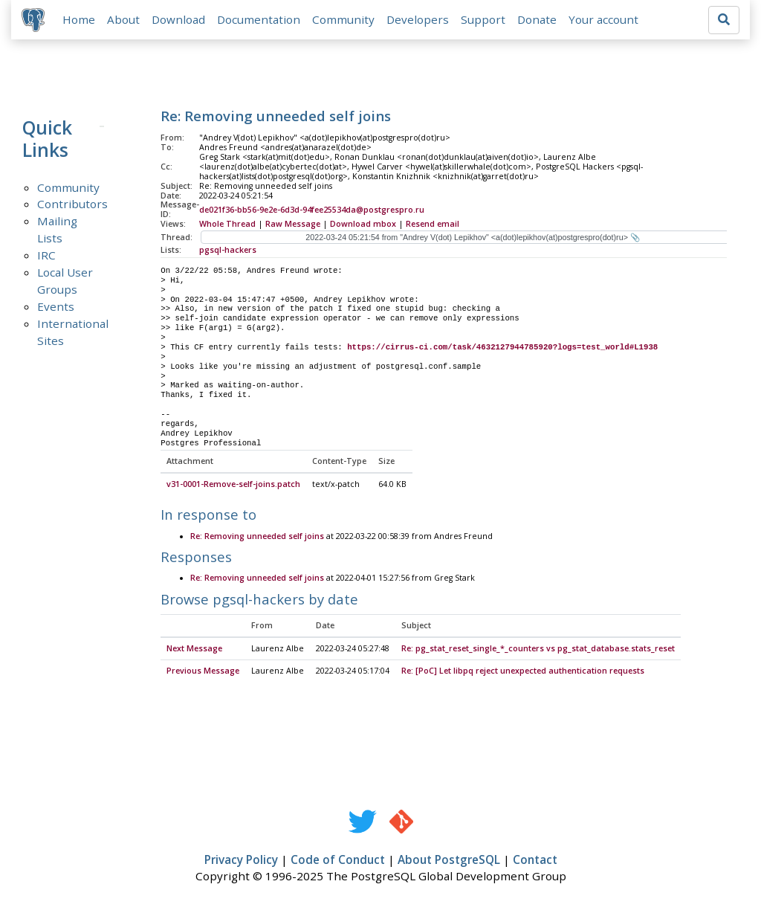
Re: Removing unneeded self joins (257, 537)
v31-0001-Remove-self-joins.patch (233, 485)
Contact (535, 861)
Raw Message (292, 225)
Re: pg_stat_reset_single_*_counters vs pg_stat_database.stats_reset (538, 650)
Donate (538, 20)
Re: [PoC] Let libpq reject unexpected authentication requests (522, 672)
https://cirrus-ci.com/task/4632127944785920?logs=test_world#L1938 (502, 349)
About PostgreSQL (449, 861)
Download (180, 20)
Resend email (432, 225)
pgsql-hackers (227, 251)
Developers (419, 20)
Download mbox (363, 225)
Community (345, 20)
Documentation (260, 20)
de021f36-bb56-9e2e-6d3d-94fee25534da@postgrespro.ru (311, 211)
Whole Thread (227, 225)
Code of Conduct (338, 861)
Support (484, 20)
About (125, 20)
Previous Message (202, 672)
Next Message (194, 650)
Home (80, 20)
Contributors (72, 205)
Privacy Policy (241, 861)
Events (55, 307)
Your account (605, 20)
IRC (46, 256)
